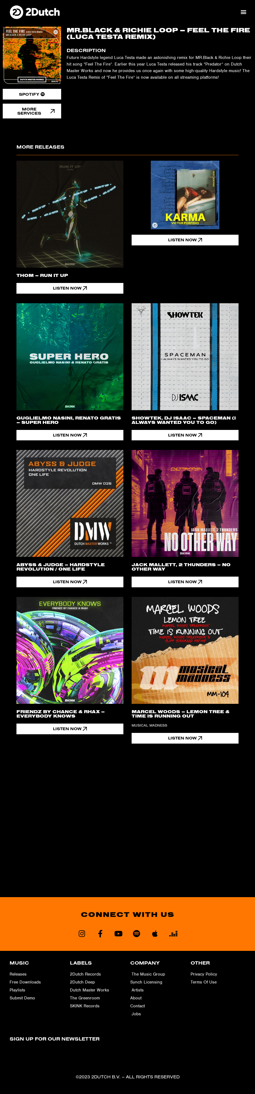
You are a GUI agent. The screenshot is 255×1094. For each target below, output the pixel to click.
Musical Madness (149, 725)
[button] (243, 11)
